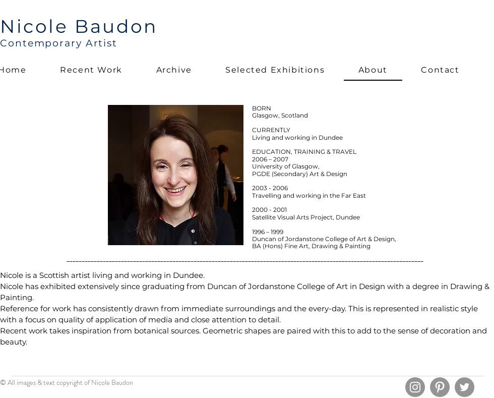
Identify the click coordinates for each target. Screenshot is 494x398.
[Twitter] (464, 387)
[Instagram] (415, 387)
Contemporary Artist (58, 43)
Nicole (37, 26)
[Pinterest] (440, 387)
